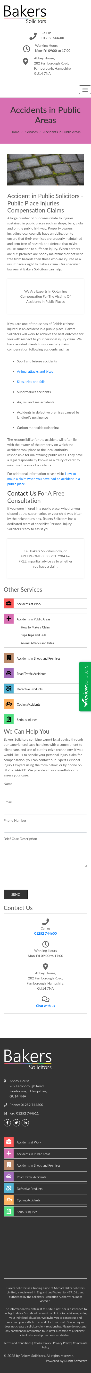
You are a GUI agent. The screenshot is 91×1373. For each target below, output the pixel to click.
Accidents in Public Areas (27, 619)
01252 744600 (45, 933)
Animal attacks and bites (35, 371)
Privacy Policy (62, 1343)
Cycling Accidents (22, 704)
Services (31, 132)
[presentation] (40, 880)
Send (15, 894)
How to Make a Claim (35, 627)
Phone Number (15, 820)
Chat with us (45, 1006)
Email (8, 802)
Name (8, 784)
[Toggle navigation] (85, 89)
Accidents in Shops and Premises (32, 658)
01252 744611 (27, 1113)
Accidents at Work (22, 603)
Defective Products (23, 688)
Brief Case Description (20, 839)
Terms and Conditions (18, 1343)
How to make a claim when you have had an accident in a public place (43, 478)
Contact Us (21, 493)
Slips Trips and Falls (33, 635)
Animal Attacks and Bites (37, 643)
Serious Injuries (20, 719)
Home (14, 132)
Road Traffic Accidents (25, 673)
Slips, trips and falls (31, 381)
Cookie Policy (42, 1343)
